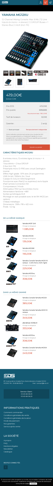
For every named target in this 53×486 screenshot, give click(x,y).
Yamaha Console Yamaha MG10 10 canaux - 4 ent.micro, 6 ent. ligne (35, 262)
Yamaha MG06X (28, 248)
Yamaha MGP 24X (29, 223)
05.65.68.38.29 (26, 394)
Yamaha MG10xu (29, 273)
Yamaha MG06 (28, 236)
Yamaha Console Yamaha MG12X (35, 298)
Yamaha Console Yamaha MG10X (35, 348)
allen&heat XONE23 (30, 323)
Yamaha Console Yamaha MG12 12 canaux (35, 311)
